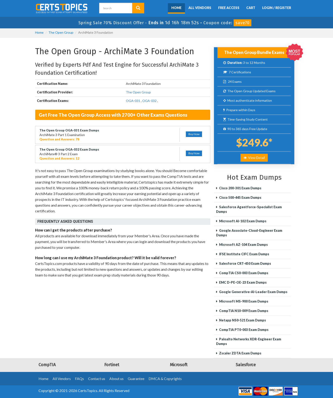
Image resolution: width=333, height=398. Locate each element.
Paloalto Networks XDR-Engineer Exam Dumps (248, 341)
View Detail (254, 158)
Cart (250, 8)
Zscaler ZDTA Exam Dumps (239, 353)
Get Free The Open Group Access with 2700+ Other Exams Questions (113, 115)
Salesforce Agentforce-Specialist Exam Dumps (249, 209)
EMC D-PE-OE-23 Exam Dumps (242, 282)
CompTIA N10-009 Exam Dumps (243, 311)
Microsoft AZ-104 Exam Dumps (243, 245)
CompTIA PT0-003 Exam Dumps (243, 330)
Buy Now (193, 134)
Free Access (228, 8)
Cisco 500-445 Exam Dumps (239, 197)
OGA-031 (133, 101)
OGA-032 (149, 101)
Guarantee (136, 378)
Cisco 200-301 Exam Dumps (239, 188)
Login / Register (276, 8)
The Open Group (60, 32)
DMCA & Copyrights (165, 378)
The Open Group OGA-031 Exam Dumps (69, 130)
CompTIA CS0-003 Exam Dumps (243, 273)
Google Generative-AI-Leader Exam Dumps (252, 292)
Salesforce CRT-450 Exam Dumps (244, 263)
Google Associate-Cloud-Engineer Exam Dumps (249, 233)
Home (176, 8)
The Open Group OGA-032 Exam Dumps (69, 149)
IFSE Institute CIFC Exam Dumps (243, 254)
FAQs (79, 378)
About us (116, 378)
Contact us (96, 378)
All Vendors (199, 8)
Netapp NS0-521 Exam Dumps (242, 320)
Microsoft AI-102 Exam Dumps (242, 221)
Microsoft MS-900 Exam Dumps (243, 301)
